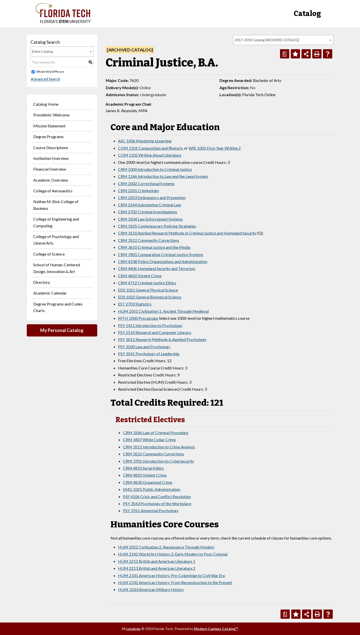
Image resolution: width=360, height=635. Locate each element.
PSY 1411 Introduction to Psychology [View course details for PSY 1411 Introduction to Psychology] (150, 325)
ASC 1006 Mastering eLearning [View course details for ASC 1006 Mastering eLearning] (145, 140)
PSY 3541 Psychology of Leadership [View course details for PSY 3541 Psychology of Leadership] (149, 353)
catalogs (133, 629)
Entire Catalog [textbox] (42, 51)
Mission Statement (49, 125)
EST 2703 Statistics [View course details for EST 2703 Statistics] (135, 304)
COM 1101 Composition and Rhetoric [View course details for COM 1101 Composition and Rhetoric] (150, 148)
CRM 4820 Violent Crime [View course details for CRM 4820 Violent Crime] (140, 275)
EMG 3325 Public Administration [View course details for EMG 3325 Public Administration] (151, 489)
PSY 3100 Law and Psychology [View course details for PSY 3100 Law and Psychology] (144, 346)
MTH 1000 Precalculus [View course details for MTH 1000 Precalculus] (138, 318)
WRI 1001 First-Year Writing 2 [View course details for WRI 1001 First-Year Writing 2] (214, 148)
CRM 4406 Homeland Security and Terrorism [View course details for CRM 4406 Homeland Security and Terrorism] (156, 268)
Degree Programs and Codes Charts (57, 307)
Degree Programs (48, 136)
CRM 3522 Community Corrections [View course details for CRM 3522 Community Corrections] (148, 240)
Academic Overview (50, 180)
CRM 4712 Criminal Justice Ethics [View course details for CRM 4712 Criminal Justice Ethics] (147, 282)
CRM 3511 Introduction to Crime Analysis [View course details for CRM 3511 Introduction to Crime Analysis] (159, 446)
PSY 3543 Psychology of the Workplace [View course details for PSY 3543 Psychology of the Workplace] (157, 503)
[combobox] (283, 40)
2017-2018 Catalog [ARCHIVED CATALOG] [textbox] (267, 40)
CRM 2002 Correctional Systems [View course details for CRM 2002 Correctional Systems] (146, 183)
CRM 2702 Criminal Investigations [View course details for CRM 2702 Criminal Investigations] (147, 211)
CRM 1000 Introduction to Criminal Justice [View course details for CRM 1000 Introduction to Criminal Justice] (155, 169)
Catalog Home (45, 104)
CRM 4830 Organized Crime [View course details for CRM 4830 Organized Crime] (147, 482)
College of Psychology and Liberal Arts (56, 239)
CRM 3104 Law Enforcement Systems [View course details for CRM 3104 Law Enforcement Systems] (150, 219)
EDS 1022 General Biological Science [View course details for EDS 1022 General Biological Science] (149, 297)
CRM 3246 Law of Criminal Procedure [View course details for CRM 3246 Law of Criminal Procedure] (155, 432)
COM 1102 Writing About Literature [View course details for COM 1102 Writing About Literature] (149, 155)
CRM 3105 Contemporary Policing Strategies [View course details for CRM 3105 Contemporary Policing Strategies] (157, 226)
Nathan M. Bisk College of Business (55, 204)
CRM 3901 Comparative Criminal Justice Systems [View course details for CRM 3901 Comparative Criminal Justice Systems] (160, 254)
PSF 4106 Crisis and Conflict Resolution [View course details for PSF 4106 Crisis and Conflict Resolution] (157, 496)
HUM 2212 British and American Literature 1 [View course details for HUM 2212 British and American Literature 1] (156, 561)
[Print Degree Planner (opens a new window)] (284, 53)
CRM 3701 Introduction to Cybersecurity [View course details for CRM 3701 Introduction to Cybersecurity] (158, 461)
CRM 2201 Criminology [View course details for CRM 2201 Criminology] (138, 190)
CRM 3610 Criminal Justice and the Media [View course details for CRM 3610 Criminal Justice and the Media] (154, 247)
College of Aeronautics (52, 190)
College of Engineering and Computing (56, 222)
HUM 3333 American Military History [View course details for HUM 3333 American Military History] (151, 589)
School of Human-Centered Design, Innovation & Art (56, 268)
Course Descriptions (50, 147)
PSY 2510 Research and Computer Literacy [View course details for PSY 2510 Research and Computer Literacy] (154, 332)
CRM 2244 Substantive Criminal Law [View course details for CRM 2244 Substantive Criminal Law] (149, 204)
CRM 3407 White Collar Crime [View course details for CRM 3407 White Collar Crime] (149, 439)
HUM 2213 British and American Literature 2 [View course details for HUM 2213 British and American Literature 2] (156, 568)
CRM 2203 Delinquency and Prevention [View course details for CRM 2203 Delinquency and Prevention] (152, 197)
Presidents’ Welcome (51, 114)
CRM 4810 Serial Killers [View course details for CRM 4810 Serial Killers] (143, 468)
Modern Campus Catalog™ (216, 629)
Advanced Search (45, 79)
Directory (41, 282)
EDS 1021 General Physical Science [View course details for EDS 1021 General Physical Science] (148, 290)
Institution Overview (50, 158)
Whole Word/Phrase (50, 71)
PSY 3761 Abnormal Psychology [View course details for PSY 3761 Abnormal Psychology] (150, 510)
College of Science (49, 254)
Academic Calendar (50, 293)
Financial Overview (49, 169)
